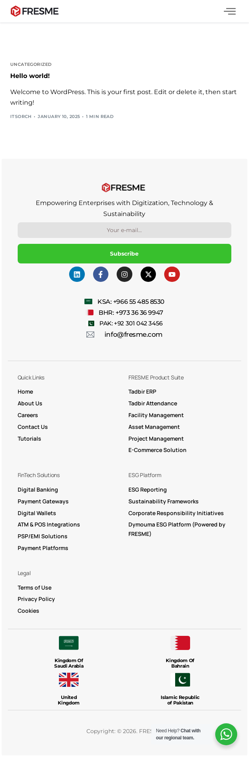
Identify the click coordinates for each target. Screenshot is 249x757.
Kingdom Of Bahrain (180, 663)
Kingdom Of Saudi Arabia (68, 663)
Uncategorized (31, 64)
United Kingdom (69, 700)
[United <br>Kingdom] (69, 680)
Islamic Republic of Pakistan (180, 700)
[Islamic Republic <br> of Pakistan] (180, 680)
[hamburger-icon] (229, 12)
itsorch (21, 116)
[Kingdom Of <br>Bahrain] (180, 643)
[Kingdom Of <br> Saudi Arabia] (69, 643)
